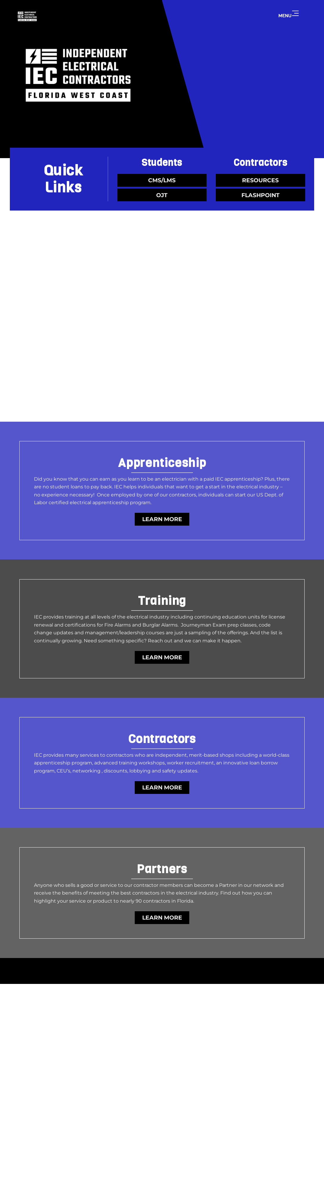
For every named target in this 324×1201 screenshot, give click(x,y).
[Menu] (295, 13)
